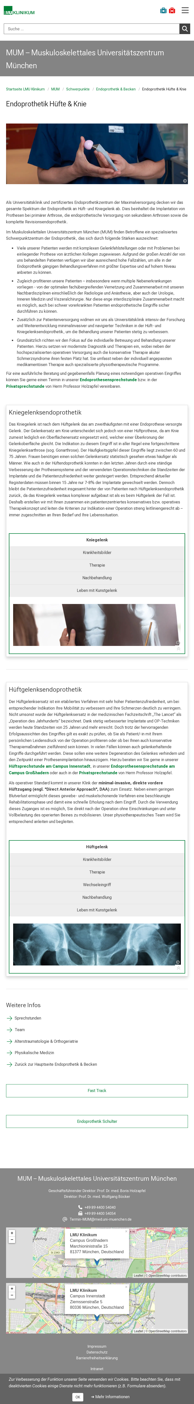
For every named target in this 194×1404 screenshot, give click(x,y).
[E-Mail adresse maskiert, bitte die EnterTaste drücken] (97, 1219)
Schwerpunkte (78, 89)
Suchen (186, 28)
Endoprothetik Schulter (97, 1121)
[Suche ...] (92, 28)
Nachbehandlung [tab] (97, 577)
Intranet (97, 1369)
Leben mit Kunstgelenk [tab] (97, 590)
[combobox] (97, 28)
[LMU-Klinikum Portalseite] (21, 11)
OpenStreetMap (159, 1275)
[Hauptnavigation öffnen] (185, 10)
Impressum (97, 1346)
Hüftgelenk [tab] (97, 846)
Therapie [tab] (97, 565)
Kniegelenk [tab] (97, 540)
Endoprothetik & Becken (116, 89)
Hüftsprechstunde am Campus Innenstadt (49, 766)
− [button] (12, 1240)
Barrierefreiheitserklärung (97, 1358)
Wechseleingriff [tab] (97, 884)
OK (78, 1397)
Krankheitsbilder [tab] (97, 552)
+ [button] (12, 1233)
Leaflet (138, 1275)
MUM (55, 89)
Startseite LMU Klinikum (25, 89)
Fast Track (97, 1090)
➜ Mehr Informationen (110, 1396)
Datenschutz (97, 1352)
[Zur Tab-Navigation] (178, 648)
